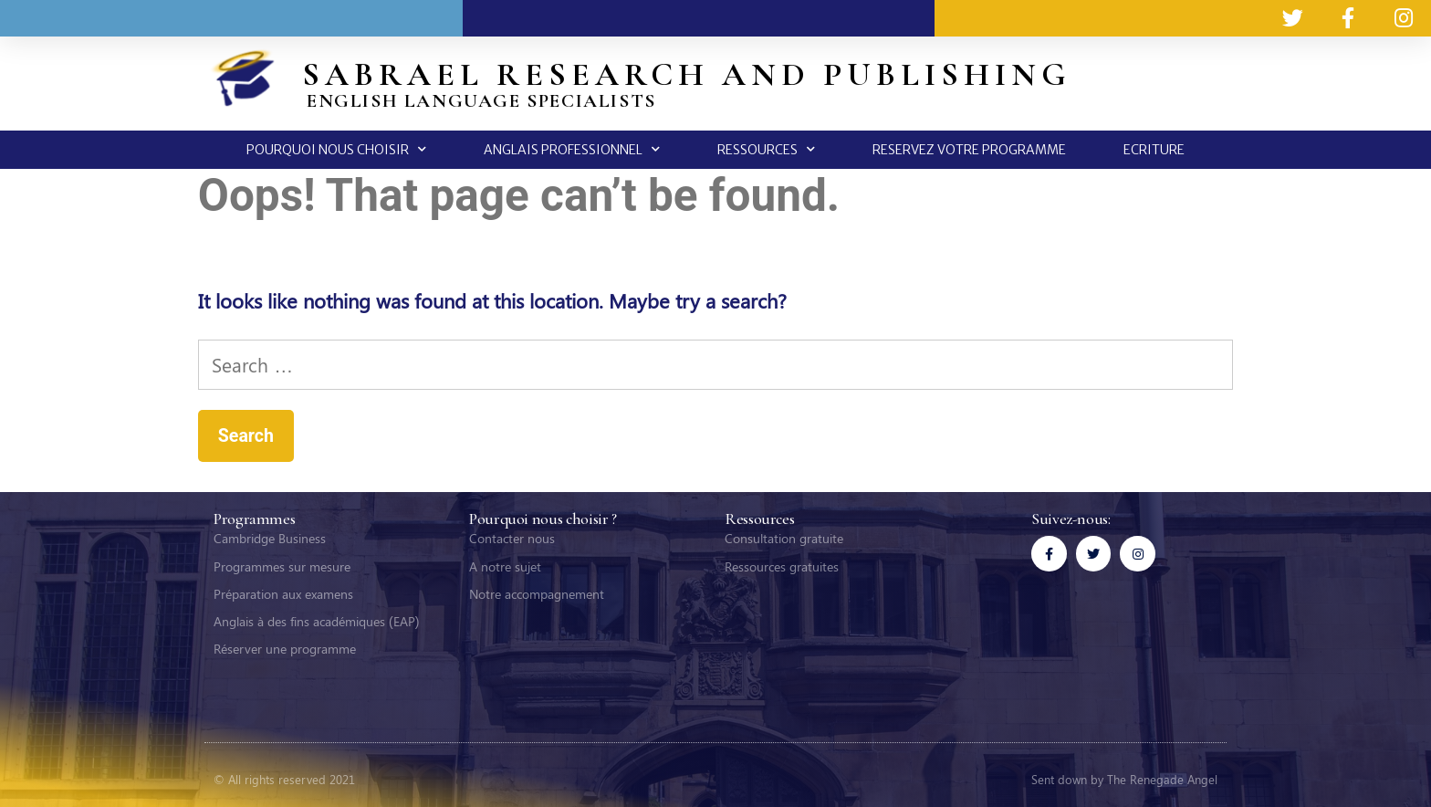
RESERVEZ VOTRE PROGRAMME (969, 149)
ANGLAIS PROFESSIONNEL (572, 149)
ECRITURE (1154, 149)
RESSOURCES (766, 149)
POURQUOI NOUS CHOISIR (336, 149)
